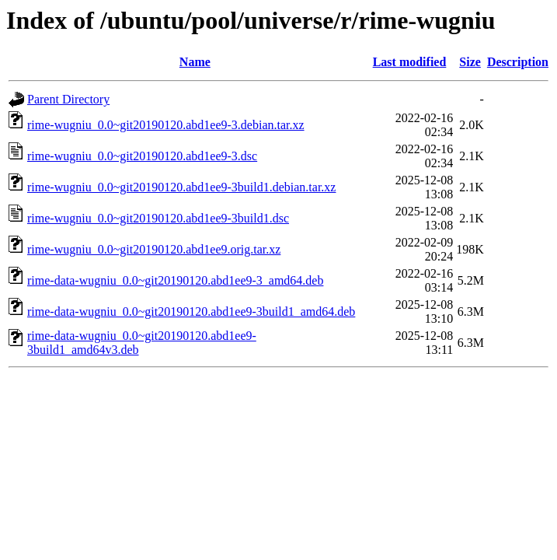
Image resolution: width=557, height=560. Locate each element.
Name (195, 61)
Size (470, 61)
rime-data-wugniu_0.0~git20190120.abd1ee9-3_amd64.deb (175, 280)
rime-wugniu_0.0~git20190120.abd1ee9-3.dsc (142, 156)
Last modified (410, 61)
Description (517, 61)
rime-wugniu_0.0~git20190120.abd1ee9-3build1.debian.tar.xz (181, 187)
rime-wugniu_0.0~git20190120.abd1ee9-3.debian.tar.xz (166, 124)
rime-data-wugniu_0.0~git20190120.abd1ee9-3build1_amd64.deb (191, 311)
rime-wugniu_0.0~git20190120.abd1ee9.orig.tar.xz (153, 249)
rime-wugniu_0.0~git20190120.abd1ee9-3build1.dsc (158, 218)
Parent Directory (68, 99)
